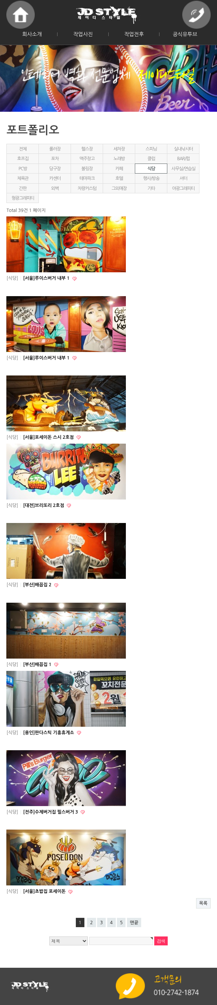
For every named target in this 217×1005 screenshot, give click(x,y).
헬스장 (87, 149)
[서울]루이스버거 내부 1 (47, 278)
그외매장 (119, 188)
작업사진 (83, 34)
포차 (55, 158)
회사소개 (32, 34)
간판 (23, 188)
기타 (151, 188)
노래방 (119, 158)
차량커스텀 (87, 188)
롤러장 (55, 149)
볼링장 (87, 169)
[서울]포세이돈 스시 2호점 (49, 437)
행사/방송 (151, 178)
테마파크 (87, 178)
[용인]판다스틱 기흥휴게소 (49, 732)
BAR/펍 (183, 158)
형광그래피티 (23, 198)
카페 (119, 169)
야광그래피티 (183, 188)
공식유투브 (185, 34)
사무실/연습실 (183, 169)
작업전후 (134, 34)
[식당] (12, 278)
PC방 (23, 169)
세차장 (119, 149)
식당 (151, 169)
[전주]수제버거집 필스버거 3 (51, 812)
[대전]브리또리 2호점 (44, 505)
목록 (203, 903)
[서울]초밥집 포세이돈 (45, 891)
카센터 (55, 178)
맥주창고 (87, 158)
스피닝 (151, 149)
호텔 (119, 178)
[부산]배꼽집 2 (38, 585)
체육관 (22, 178)
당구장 (55, 169)
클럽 (151, 158)
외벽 (55, 188)
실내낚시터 (183, 149)
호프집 (22, 158)
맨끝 (134, 922)
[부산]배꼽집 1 (38, 664)
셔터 (183, 178)
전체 (23, 149)
